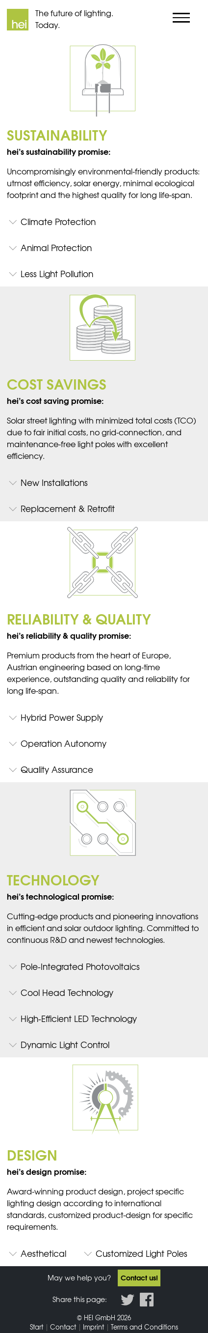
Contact (63, 1327)
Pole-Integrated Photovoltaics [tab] (80, 966)
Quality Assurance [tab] (57, 769)
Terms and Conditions (144, 1327)
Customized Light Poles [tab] (141, 1253)
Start (36, 1327)
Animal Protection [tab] (56, 247)
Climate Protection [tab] (58, 221)
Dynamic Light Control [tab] (65, 1044)
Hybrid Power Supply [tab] (62, 717)
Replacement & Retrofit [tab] (68, 508)
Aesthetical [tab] (43, 1253)
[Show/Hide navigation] (181, 17)
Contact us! (139, 1277)
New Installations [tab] (54, 482)
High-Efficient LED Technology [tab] (79, 1018)
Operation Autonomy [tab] (63, 743)
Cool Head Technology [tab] (67, 992)
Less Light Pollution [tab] (57, 273)
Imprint (93, 1327)
